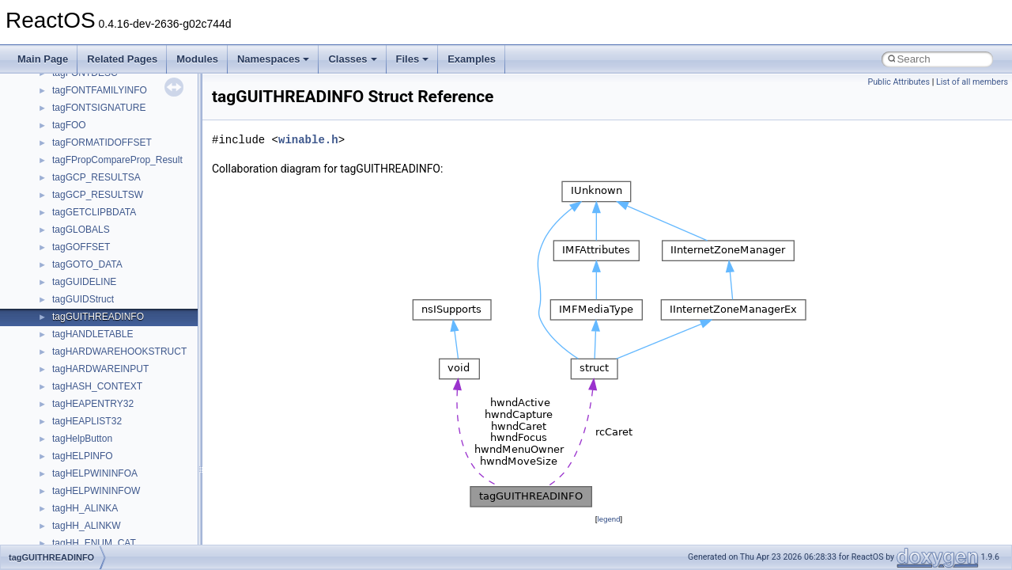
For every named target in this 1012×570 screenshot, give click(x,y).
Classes (352, 59)
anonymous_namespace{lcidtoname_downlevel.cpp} (163, 294)
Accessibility (78, 137)
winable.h (308, 139)
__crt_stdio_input (88, 85)
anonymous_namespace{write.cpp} (126, 433)
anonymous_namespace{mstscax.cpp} (133, 311)
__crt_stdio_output (91, 102)
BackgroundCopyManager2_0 (115, 503)
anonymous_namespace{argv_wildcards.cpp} (147, 172)
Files (412, 59)
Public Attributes (898, 82)
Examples (471, 59)
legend (608, 519)
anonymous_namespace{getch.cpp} (127, 259)
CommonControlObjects (102, 538)
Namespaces (273, 59)
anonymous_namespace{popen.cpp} (129, 346)
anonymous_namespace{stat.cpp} (123, 381)
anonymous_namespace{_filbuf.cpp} (128, 155)
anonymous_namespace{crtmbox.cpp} (132, 207)
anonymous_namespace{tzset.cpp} (126, 416)
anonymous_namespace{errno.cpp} (127, 224)
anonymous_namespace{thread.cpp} (129, 399)
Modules (197, 59)
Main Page (42, 59)
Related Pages (122, 59)
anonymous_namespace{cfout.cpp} (126, 190)
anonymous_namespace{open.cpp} (126, 329)
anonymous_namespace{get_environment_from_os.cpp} (171, 242)
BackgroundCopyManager (107, 486)
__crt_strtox (77, 120)
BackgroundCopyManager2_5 (115, 520)
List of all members (972, 82)
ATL (60, 468)
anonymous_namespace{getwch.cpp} (131, 277)
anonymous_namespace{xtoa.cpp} (125, 451)
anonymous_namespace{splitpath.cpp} (133, 364)
